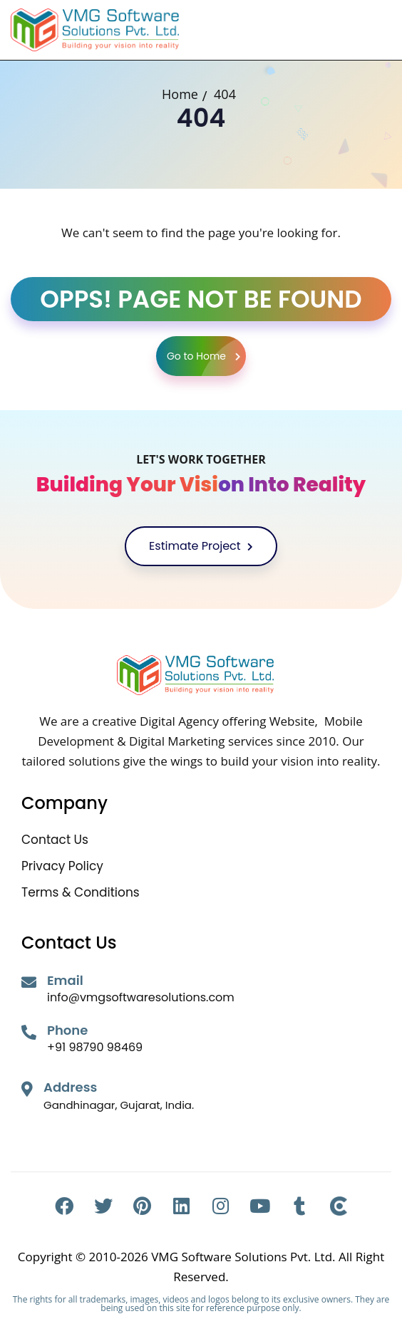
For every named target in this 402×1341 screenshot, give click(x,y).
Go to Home (206, 356)
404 (225, 94)
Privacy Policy (62, 866)
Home (180, 94)
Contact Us (54, 840)
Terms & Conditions (80, 893)
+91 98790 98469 (95, 1047)
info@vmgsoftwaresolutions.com (140, 997)
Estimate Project (201, 546)
